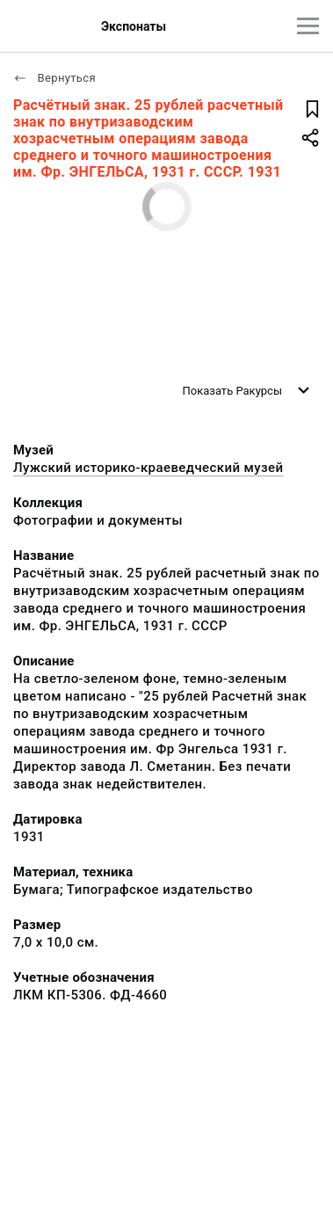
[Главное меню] (308, 26)
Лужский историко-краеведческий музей (148, 468)
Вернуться (54, 77)
